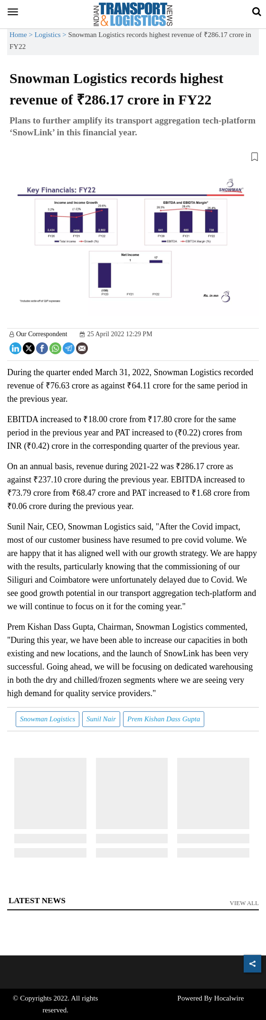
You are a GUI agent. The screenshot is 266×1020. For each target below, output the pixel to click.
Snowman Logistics (47, 719)
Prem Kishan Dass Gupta (163, 719)
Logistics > (51, 34)
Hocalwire (229, 998)
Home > (22, 34)
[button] (133, 158)
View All (244, 903)
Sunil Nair (101, 719)
